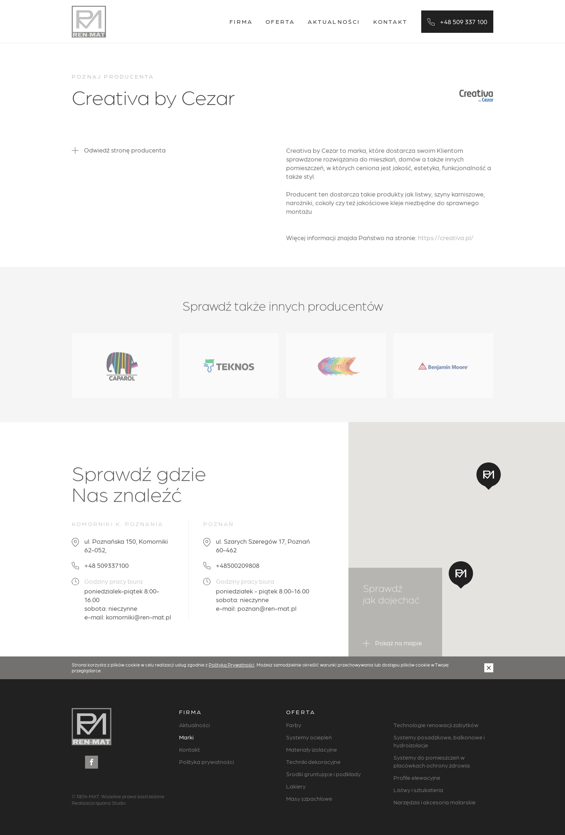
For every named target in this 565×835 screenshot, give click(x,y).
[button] (461, 575)
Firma (241, 21)
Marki (186, 737)
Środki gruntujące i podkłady (323, 773)
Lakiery (296, 786)
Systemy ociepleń (309, 737)
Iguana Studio (110, 802)
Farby (293, 724)
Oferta (280, 21)
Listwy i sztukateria (418, 789)
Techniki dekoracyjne (313, 761)
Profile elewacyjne (416, 777)
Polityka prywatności (206, 761)
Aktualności (334, 21)
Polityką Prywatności (231, 664)
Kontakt (390, 21)
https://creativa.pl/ (445, 242)
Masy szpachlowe (309, 798)
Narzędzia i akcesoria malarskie (434, 802)
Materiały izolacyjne (311, 749)
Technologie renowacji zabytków (436, 724)
